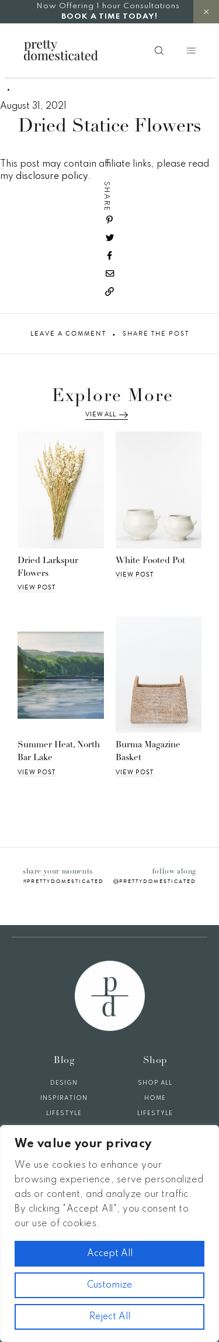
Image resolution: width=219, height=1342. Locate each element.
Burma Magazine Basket (148, 752)
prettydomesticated (65, 881)
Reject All (109, 1317)
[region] (109, 1233)
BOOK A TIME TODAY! (109, 16)
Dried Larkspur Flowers (48, 568)
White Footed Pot (150, 561)
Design (64, 1083)
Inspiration (64, 1098)
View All (106, 414)
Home (155, 1098)
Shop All (155, 1083)
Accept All (110, 1253)
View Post (36, 587)
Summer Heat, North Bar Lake (59, 752)
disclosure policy (52, 176)
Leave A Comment (68, 334)
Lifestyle (64, 1113)
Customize (109, 1285)
